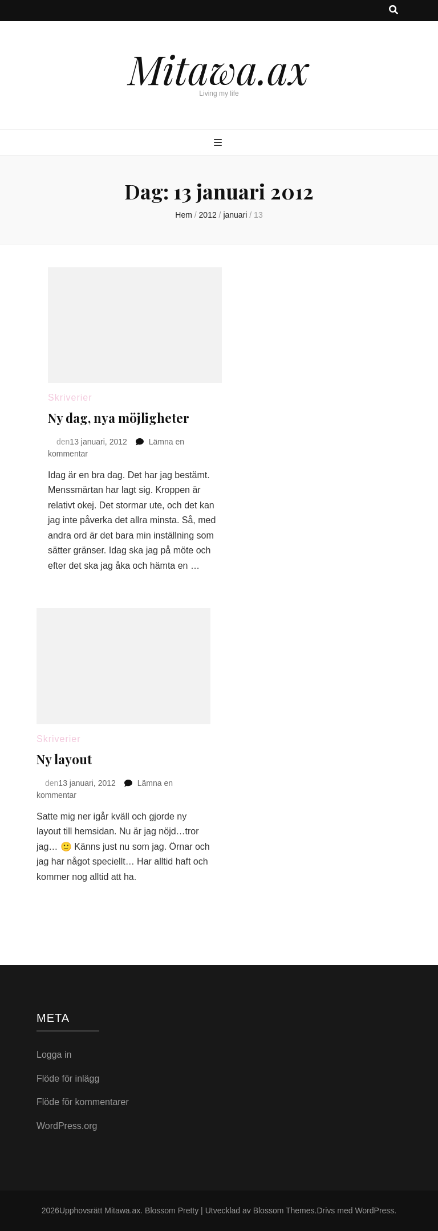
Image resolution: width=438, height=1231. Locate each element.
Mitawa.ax (219, 68)
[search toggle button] (393, 10)
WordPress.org (66, 1126)
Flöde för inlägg (67, 1078)
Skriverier (70, 397)
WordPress (374, 1210)
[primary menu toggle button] (219, 143)
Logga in (53, 1054)
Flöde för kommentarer (82, 1102)
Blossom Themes (284, 1210)
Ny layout (64, 759)
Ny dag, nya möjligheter (118, 417)
